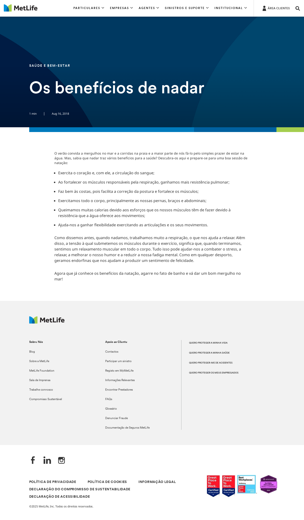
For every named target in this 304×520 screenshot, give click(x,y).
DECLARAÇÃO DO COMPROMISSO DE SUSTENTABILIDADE (80, 489)
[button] (89, 8)
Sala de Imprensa (39, 380)
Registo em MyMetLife (119, 370)
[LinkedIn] (47, 460)
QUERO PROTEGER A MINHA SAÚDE (209, 353)
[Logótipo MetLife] (47, 322)
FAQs (108, 399)
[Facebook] (33, 460)
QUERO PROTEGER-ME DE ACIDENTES (211, 363)
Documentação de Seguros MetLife (127, 427)
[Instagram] (61, 460)
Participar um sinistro (118, 361)
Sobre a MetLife (39, 361)
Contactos (111, 351)
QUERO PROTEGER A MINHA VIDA (208, 343)
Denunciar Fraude (116, 418)
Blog (32, 351)
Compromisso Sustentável (45, 399)
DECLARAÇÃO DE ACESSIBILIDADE (59, 497)
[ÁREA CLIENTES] (275, 8)
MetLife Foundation (41, 370)
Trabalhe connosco (41, 389)
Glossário (111, 408)
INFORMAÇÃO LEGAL (157, 482)
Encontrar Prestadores (119, 389)
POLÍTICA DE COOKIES (107, 482)
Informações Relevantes (120, 380)
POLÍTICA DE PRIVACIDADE (52, 482)
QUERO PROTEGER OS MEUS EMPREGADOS (213, 373)
